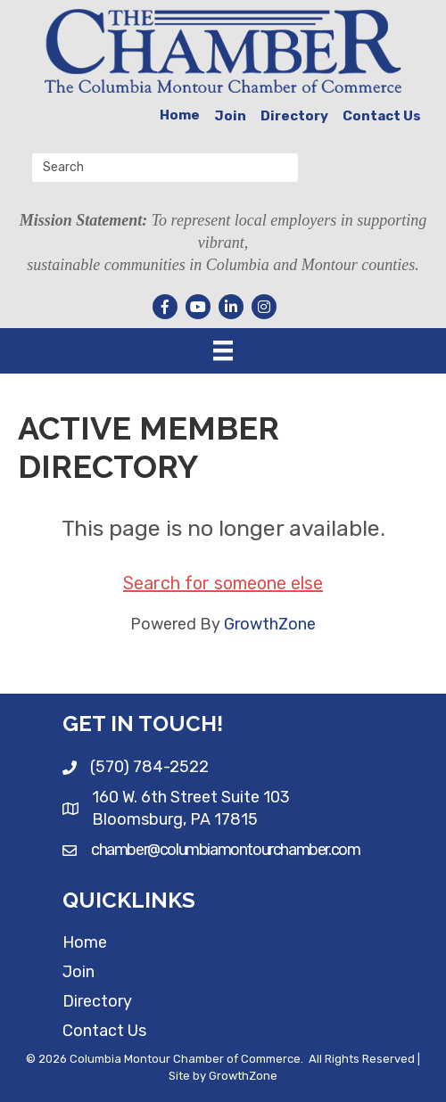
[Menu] (223, 350)
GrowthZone (270, 624)
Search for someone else (223, 583)
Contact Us (382, 116)
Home (180, 115)
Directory (294, 116)
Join (230, 116)
